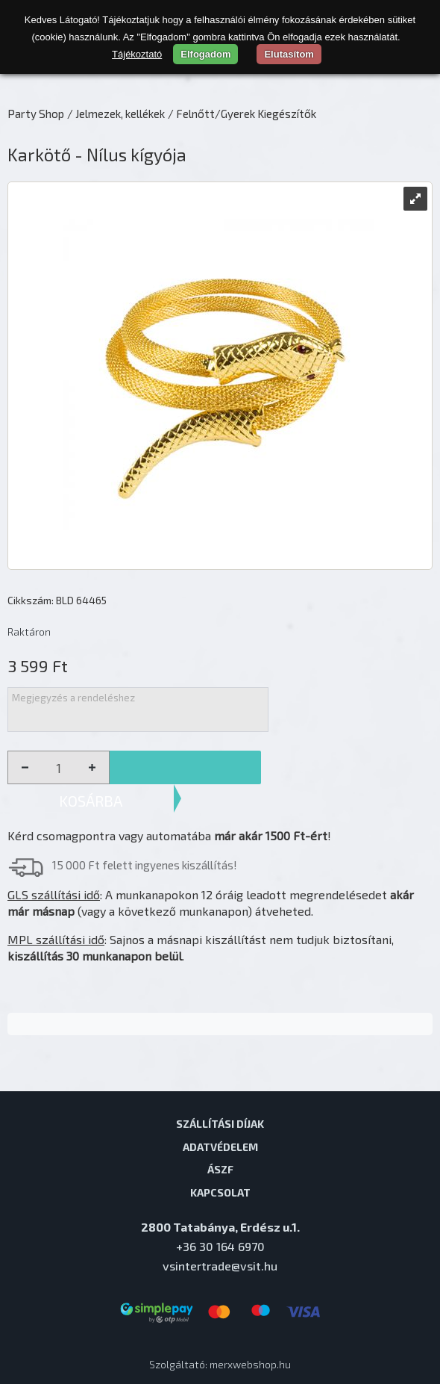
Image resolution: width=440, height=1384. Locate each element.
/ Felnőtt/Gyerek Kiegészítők (242, 113)
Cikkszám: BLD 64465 (57, 600)
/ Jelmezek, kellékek (116, 113)
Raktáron (29, 631)
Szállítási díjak (220, 1123)
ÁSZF (220, 1169)
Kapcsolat (220, 1192)
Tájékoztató (137, 54)
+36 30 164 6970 (220, 1246)
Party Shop (35, 113)
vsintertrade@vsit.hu (220, 1266)
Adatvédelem (220, 1146)
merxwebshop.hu (250, 1364)
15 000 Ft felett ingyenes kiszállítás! (144, 865)
